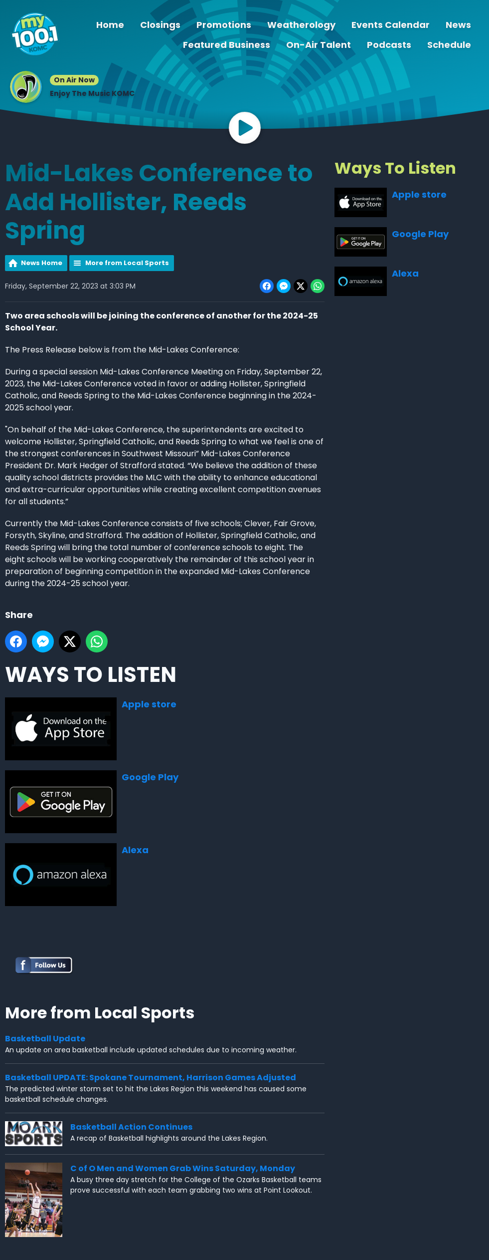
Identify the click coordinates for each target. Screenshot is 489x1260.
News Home (41, 263)
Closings (160, 24)
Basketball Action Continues (131, 1126)
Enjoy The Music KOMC (92, 93)
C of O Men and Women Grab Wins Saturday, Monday (182, 1168)
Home (110, 24)
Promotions (223, 24)
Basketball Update (45, 1038)
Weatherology (301, 24)
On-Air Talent (318, 44)
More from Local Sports (127, 263)
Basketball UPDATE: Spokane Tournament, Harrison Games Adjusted (150, 1077)
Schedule (449, 44)
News (458, 24)
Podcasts (389, 44)
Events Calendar (390, 24)
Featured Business (226, 44)
